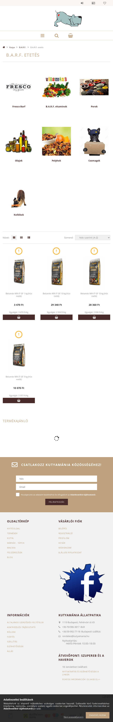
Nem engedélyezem (73, 716)
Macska (11, 547)
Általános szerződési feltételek (25, 622)
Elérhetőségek (15, 646)
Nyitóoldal (13, 528)
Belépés (82, 3)
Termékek (12, 533)
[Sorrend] (92, 237)
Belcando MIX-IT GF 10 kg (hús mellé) (56, 294)
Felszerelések (14, 552)
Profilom (64, 538)
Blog (10, 557)
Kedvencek (105, 3)
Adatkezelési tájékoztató (21, 627)
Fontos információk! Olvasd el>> (81, 679)
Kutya (12, 47)
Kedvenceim (65, 547)
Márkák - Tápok (15, 543)
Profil (93, 3)
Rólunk (11, 632)
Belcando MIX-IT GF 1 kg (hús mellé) (19, 294)
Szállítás (12, 641)
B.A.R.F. (22, 47)
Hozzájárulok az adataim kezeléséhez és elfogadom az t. (58, 494)
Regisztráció (66, 533)
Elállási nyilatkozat (70, 552)
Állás (10, 651)
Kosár (62, 543)
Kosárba (19, 317)
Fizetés (11, 636)
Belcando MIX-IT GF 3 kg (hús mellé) (19, 378)
